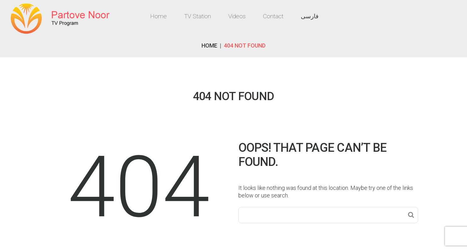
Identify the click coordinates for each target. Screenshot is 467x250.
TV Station (197, 16)
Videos (237, 16)
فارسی (309, 16)
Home (158, 16)
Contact (273, 16)
